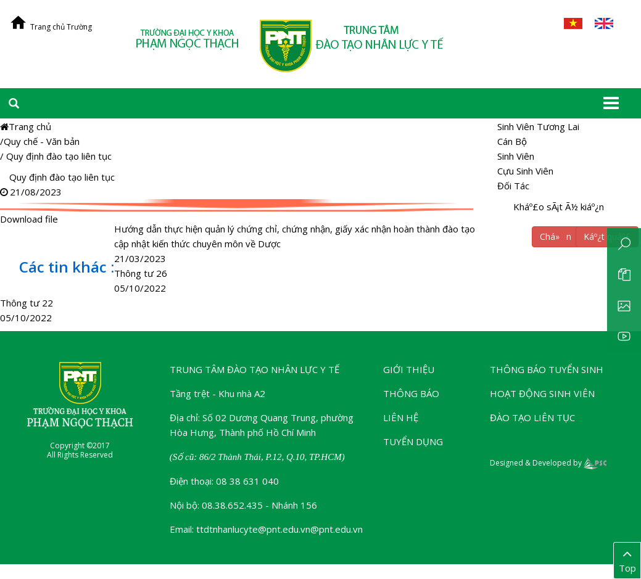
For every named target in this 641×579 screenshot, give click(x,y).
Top (627, 560)
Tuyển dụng (413, 441)
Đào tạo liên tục (532, 417)
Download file (238, 205)
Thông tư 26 (140, 273)
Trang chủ (25, 126)
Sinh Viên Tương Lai (538, 126)
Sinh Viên (515, 156)
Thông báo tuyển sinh (546, 369)
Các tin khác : (66, 267)
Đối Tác (513, 185)
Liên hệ (400, 417)
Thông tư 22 (26, 303)
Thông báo (411, 393)
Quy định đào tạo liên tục (59, 156)
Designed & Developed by (548, 463)
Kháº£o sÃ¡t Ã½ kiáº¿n (558, 206)
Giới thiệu (408, 369)
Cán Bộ (512, 141)
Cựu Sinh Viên (525, 171)
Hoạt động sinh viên (542, 393)
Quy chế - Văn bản (42, 141)
